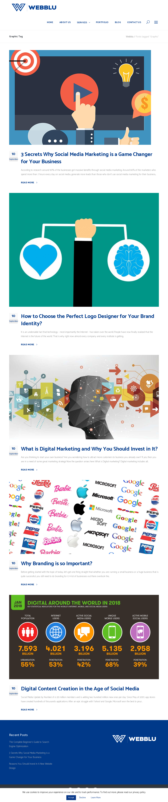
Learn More (96, 797)
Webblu (129, 37)
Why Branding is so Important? (56, 563)
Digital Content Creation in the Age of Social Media (80, 689)
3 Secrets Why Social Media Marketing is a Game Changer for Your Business (86, 158)
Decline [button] (82, 797)
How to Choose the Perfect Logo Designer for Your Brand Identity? (87, 320)
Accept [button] (71, 797)
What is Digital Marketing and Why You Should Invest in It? (89, 449)
